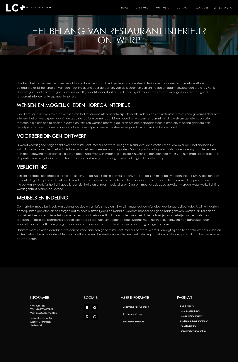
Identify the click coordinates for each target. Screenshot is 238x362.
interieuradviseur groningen (194, 321)
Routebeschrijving (132, 314)
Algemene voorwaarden (136, 306)
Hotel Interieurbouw (190, 311)
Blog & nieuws (187, 306)
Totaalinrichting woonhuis (193, 331)
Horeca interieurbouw (191, 316)
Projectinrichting (188, 326)
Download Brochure (133, 321)
